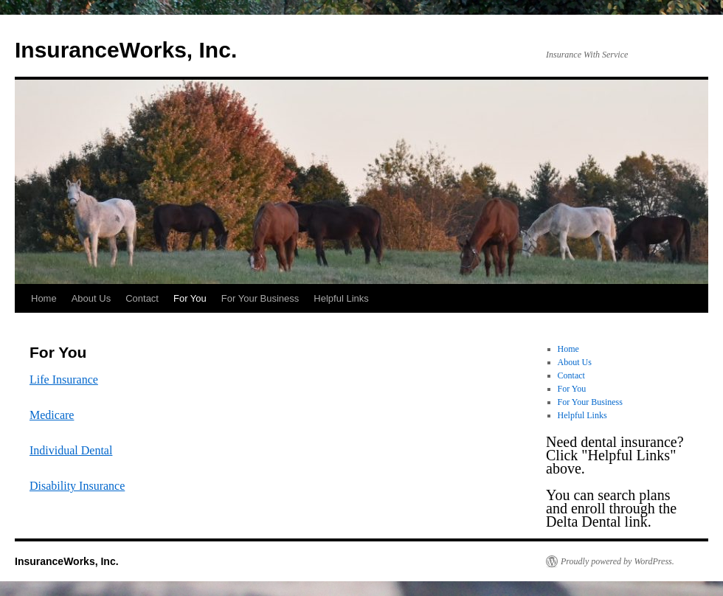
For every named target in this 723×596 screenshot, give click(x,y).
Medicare (52, 415)
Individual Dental (71, 450)
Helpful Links (341, 298)
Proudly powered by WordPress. (617, 561)
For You (190, 298)
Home (44, 298)
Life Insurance (64, 379)
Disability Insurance (77, 485)
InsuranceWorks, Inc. (126, 50)
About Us (91, 298)
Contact (142, 298)
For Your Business (260, 298)
